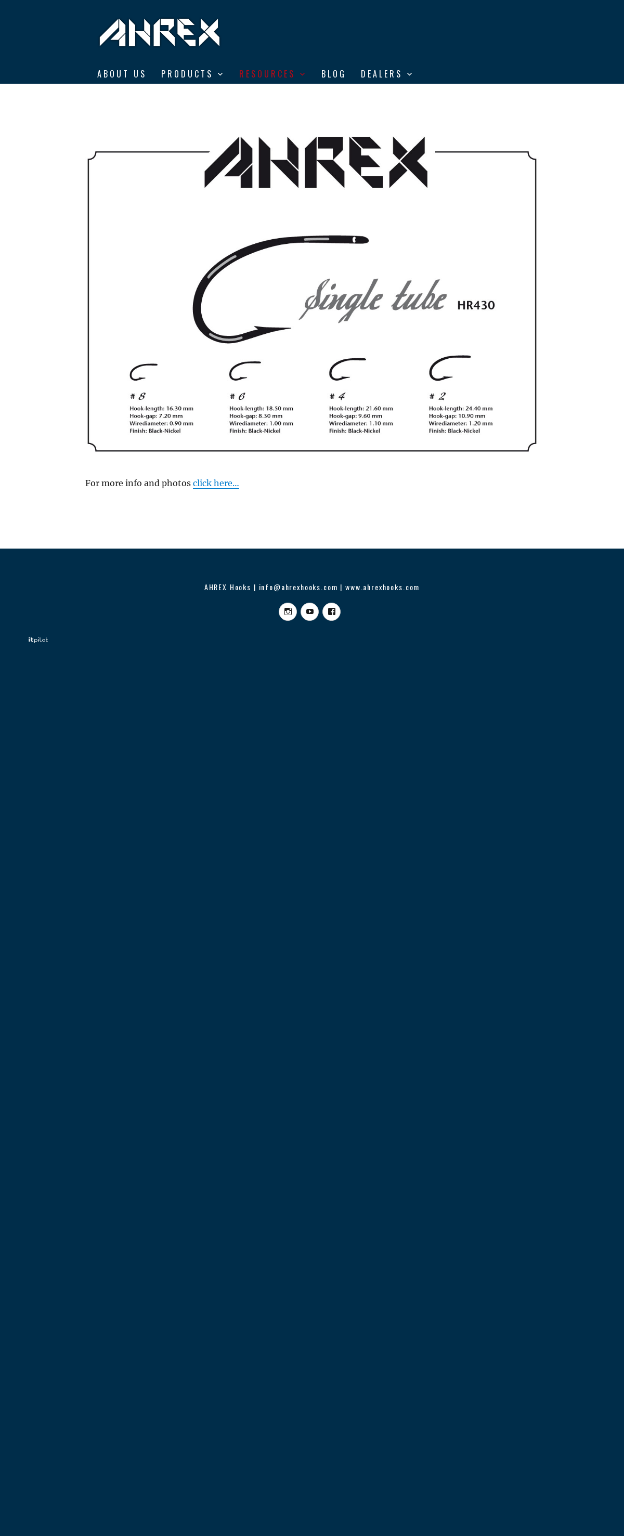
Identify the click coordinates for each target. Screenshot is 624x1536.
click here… (216, 483)
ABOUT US (122, 74)
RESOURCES (267, 74)
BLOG (333, 74)
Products (187, 74)
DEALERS (381, 74)
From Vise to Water (150, 95)
